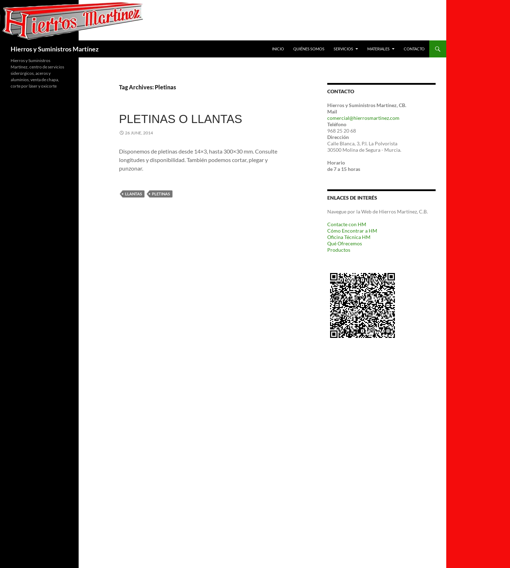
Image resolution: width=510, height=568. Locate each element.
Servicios (343, 48)
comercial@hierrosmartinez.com (363, 118)
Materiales (378, 48)
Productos (338, 250)
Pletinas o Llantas (180, 119)
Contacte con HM (346, 224)
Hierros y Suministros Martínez (54, 49)
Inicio (278, 48)
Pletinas (161, 193)
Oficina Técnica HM (348, 237)
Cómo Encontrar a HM (352, 231)
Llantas (133, 193)
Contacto (414, 48)
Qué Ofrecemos (344, 243)
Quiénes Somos (308, 48)
